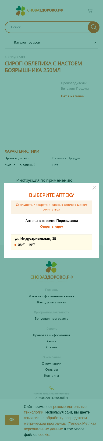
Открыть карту (51, 227)
